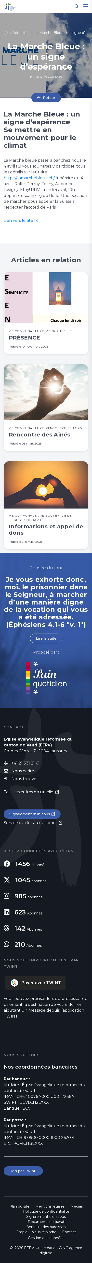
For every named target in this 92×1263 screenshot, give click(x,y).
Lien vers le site (18, 220)
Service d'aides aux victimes (30, 822)
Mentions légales (50, 1206)
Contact (69, 1232)
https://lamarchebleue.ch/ (29, 178)
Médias (76, 1206)
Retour (49, 98)
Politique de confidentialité (46, 1211)
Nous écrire (23, 771)
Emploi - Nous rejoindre (36, 1232)
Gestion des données (46, 1238)
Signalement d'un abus (29, 814)
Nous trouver (25, 778)
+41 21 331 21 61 (25, 763)
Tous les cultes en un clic (29, 792)
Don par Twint (23, 1171)
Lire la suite (46, 638)
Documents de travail (46, 1222)
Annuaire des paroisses (46, 1227)
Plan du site (19, 1206)
